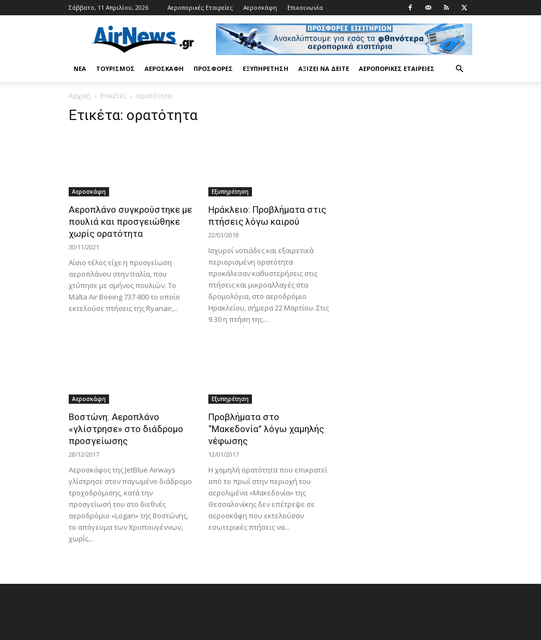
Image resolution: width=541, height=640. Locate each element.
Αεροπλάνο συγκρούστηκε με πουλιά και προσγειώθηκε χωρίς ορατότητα (130, 221)
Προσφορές (213, 68)
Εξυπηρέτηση (265, 68)
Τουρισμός (115, 68)
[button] (459, 69)
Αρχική (80, 95)
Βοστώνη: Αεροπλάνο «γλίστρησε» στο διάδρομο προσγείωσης (126, 428)
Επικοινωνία (305, 7)
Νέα (80, 68)
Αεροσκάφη (260, 7)
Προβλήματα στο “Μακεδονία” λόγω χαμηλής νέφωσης (266, 428)
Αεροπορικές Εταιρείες (200, 7)
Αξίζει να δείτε (323, 68)
